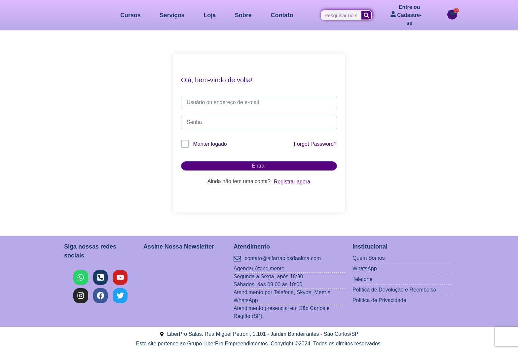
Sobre (243, 15)
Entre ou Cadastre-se (409, 15)
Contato (282, 15)
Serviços (172, 15)
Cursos (130, 15)
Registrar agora (292, 181)
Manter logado (210, 144)
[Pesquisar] (366, 15)
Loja (210, 15)
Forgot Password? (315, 144)
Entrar (259, 166)
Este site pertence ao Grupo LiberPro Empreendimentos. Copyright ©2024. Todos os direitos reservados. (259, 343)
